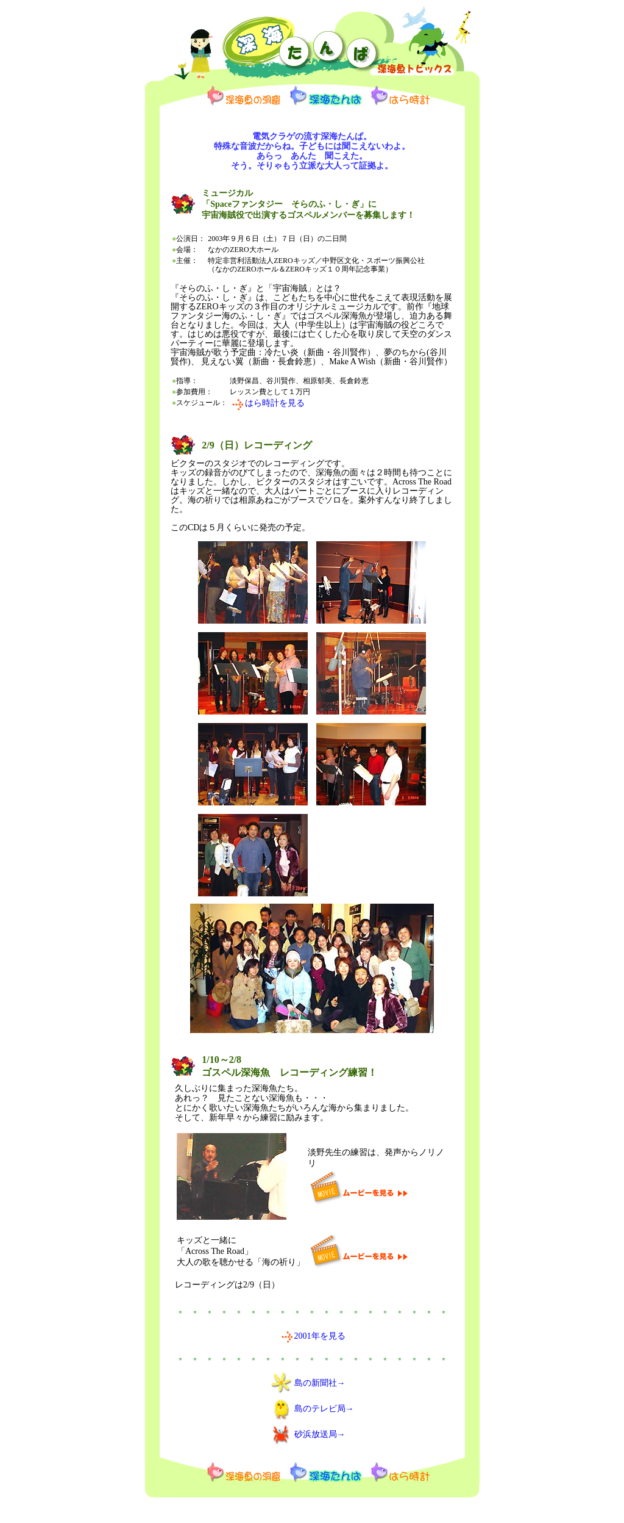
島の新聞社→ (320, 1383)
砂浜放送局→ (320, 1434)
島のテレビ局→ (324, 1408)
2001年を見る (320, 1336)
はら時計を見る (275, 403)
